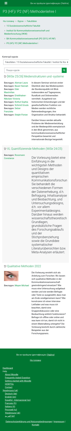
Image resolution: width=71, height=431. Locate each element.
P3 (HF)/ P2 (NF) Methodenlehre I (22, 43)
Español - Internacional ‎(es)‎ (18, 400)
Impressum (59, 421)
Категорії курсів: (10, 56)
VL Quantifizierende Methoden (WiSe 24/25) (34, 148)
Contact (8, 387)
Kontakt (35, 424)
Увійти (64, 3)
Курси (20, 21)
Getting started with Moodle (18, 381)
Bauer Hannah (21, 86)
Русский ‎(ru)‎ (11, 409)
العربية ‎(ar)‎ (10, 416)
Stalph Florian (21, 114)
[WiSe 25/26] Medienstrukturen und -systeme (35, 76)
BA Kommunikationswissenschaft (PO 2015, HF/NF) (31, 38)
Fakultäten (32, 21)
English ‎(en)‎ (10, 397)
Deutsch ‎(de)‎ (11, 393)
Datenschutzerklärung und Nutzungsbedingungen (29, 421)
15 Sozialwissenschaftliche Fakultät (23, 26)
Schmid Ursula (21, 105)
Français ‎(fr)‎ (10, 403)
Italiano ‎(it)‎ (10, 406)
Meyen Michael (22, 285)
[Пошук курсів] (33, 70)
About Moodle (11, 374)
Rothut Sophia (21, 102)
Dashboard (8, 368)
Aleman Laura (21, 82)
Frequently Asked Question (17, 377)
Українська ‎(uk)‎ (10, 390)
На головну (8, 21)
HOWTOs (9, 384)
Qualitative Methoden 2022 (24, 266)
